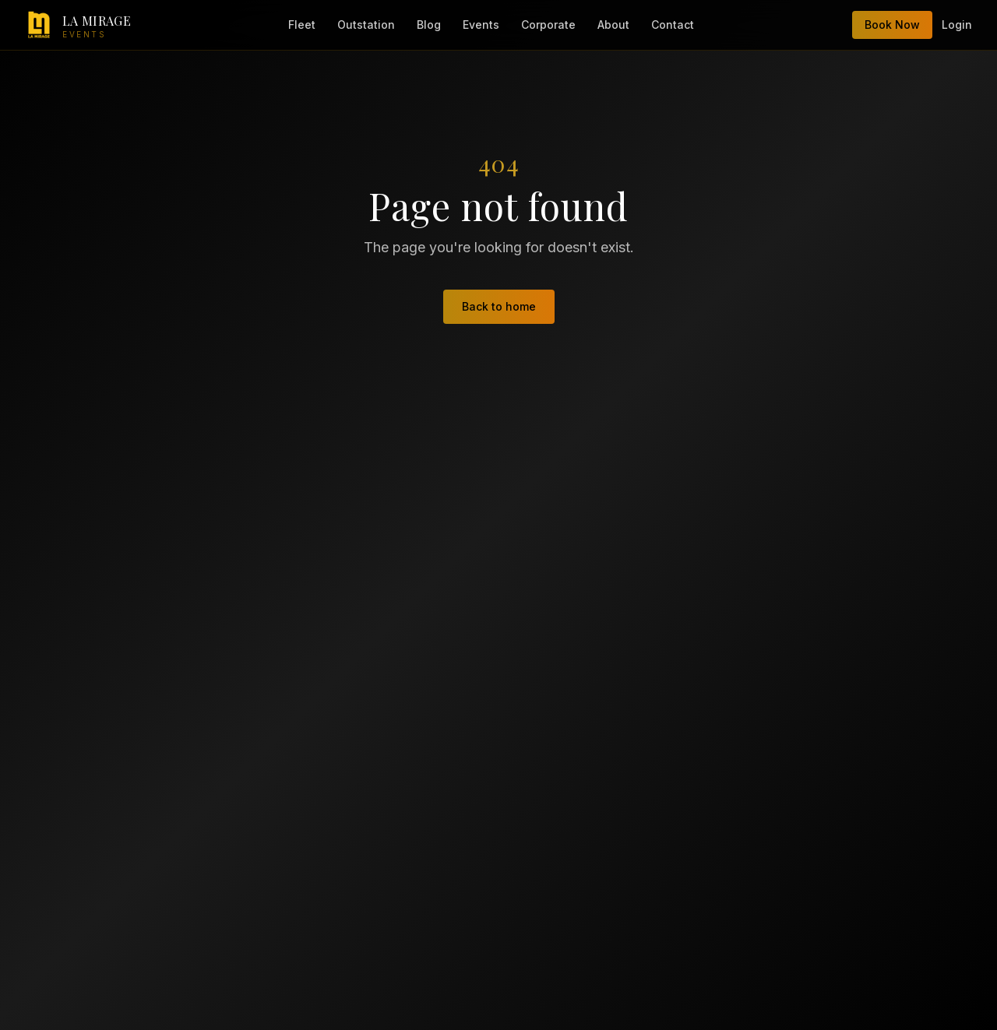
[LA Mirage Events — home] (78, 25)
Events (481, 24)
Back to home (499, 306)
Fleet (301, 24)
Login (957, 24)
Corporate (548, 24)
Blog (429, 24)
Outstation (366, 24)
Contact (672, 24)
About (613, 24)
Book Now (892, 24)
